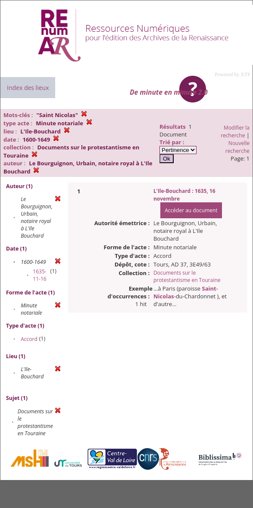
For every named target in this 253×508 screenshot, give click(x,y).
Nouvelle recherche (237, 147)
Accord (29, 339)
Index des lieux (28, 88)
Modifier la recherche (235, 131)
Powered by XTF (232, 74)
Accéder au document (191, 210)
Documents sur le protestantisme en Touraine (187, 276)
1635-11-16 (39, 275)
